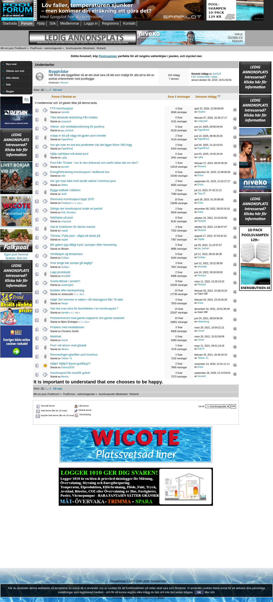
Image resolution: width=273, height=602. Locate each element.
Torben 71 (66, 358)
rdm (63, 175)
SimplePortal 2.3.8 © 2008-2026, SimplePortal (138, 581)
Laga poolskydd (60, 272)
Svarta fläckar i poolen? (65, 281)
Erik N (201, 348)
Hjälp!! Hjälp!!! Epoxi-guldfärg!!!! (70, 363)
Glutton (202, 111)
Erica (200, 175)
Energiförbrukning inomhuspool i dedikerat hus (79, 172)
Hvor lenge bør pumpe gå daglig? (71, 263)
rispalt (64, 230)
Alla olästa (12, 77)
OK (199, 592)
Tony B (201, 193)
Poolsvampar (108, 56)
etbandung (203, 321)
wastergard (67, 284)
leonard (202, 376)
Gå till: (201, 406)
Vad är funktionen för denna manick (72, 226)
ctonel (201, 330)
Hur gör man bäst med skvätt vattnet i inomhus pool (83, 181)
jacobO (65, 166)
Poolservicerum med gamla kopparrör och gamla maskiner (87, 318)
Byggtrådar (59, 71)
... (48, 89)
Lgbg (64, 157)
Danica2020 (67, 367)
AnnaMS (66, 276)
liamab (64, 312)
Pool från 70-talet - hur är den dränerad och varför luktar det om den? (94, 162)
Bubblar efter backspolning (67, 290)
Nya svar (11, 64)
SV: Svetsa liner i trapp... (205, 76)
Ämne (56, 96)
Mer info (210, 592)
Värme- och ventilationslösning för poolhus (77, 126)
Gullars (65, 257)
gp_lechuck (67, 130)
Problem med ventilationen (67, 327)
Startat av (69, 96)
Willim (64, 185)
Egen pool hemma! (16, 254)
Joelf (63, 194)
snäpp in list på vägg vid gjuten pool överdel (78, 135)
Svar (171, 96)
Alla (79, 203)
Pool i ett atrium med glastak (68, 345)
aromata (202, 266)
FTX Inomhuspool (61, 108)
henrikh (65, 112)
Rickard (101, 48)
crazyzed (66, 121)
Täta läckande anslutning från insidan (74, 117)
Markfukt (55, 336)
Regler (10, 91)
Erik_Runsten (68, 212)
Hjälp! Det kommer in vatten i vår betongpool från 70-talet (86, 299)
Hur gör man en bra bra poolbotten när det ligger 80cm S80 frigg (91, 144)
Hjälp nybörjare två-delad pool (69, 153)
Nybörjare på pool (61, 217)
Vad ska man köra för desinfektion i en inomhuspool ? (84, 308)
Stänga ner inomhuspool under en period (76, 208)
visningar (183, 96)
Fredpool (66, 203)
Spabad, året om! (16, 258)
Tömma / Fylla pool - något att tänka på (75, 235)
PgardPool (203, 130)
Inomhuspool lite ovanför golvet (70, 372)
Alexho (65, 349)
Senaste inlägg (207, 96)
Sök (8, 84)
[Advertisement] (16, 428)
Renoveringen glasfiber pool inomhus (74, 354)
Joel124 (216, 73)
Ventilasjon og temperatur (66, 254)
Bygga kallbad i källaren (65, 190)
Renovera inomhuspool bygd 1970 (72, 199)
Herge (64, 303)
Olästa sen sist (15, 71)
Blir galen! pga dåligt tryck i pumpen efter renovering (83, 244)
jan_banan (203, 248)
